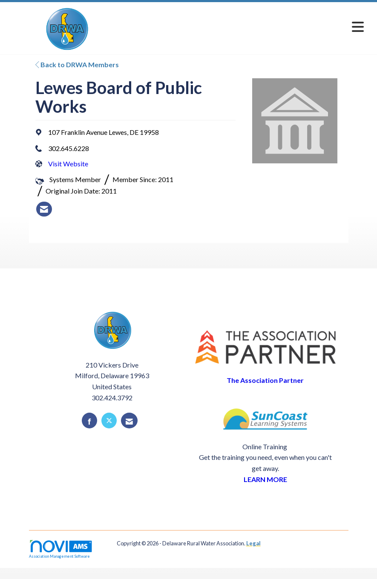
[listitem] (44, 209)
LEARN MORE (265, 479)
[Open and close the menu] (247, 26)
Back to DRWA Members (77, 64)
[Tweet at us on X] (109, 420)
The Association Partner (265, 380)
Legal (253, 543)
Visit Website (68, 164)
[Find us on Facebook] (89, 420)
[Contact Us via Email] (129, 420)
